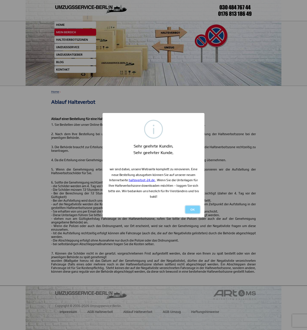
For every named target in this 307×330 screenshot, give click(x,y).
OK (192, 209)
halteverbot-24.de (142, 180)
